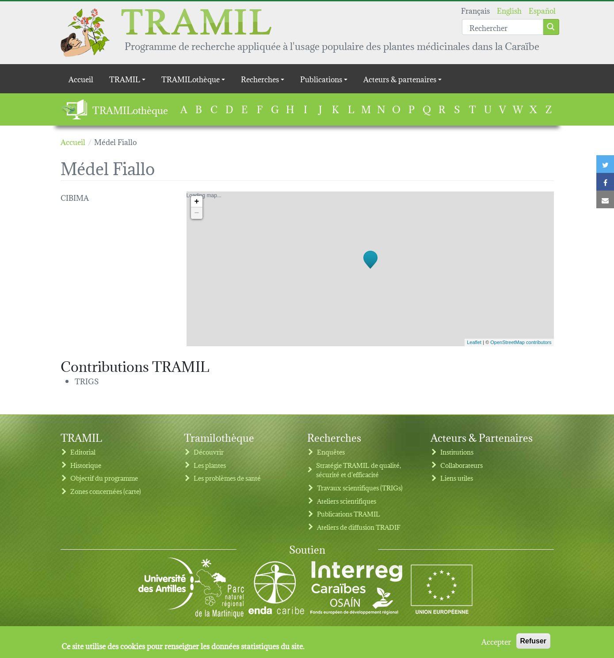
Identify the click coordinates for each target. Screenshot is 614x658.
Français (475, 10)
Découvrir (209, 452)
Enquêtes (331, 452)
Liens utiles (456, 478)
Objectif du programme (104, 478)
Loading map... (369, 268)
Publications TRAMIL (348, 514)
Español (542, 10)
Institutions (456, 452)
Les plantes (210, 465)
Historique (85, 465)
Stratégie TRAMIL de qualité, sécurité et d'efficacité (358, 470)
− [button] (196, 213)
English (509, 10)
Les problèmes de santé (227, 478)
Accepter (496, 642)
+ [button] (196, 201)
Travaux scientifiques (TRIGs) (360, 487)
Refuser (533, 642)
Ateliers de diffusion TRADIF (358, 527)
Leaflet (474, 342)
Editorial (82, 452)
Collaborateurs (461, 465)
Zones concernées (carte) (105, 491)
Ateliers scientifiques (346, 501)
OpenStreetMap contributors (520, 342)
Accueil (81, 78)
